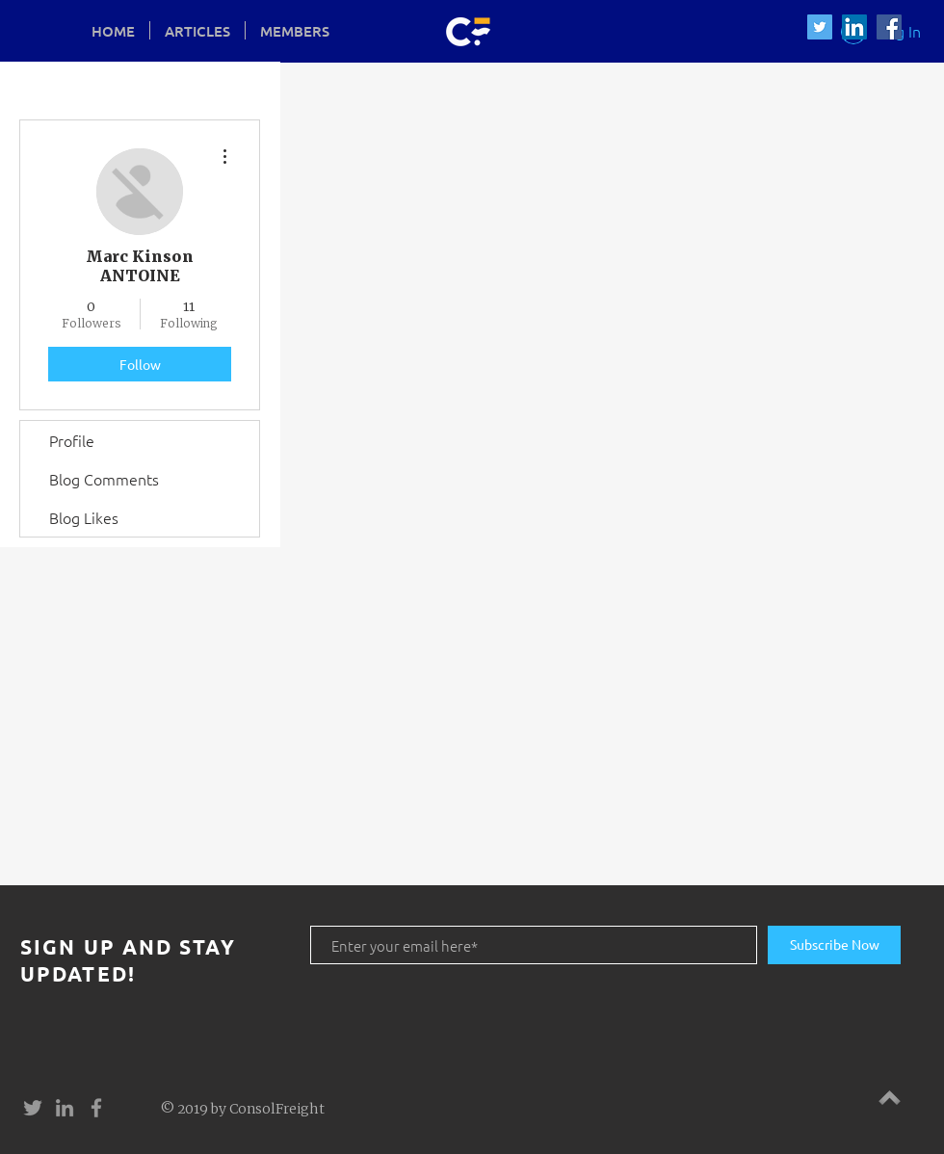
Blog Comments (104, 478)
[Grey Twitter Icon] (32, 1107)
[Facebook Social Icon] (889, 26)
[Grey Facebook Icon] (96, 1107)
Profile (71, 440)
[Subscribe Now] (834, 945)
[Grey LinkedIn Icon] (64, 1107)
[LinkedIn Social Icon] (854, 26)
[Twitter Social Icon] (819, 26)
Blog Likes (83, 517)
